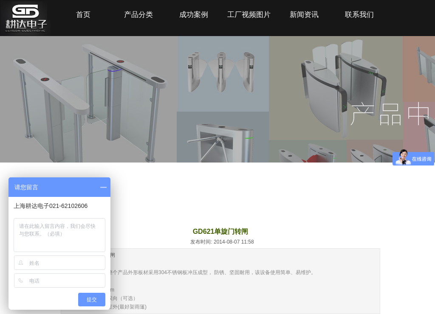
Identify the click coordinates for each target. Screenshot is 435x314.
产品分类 (138, 15)
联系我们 (359, 15)
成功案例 (193, 15)
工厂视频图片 (249, 15)
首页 (83, 15)
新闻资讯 (304, 15)
